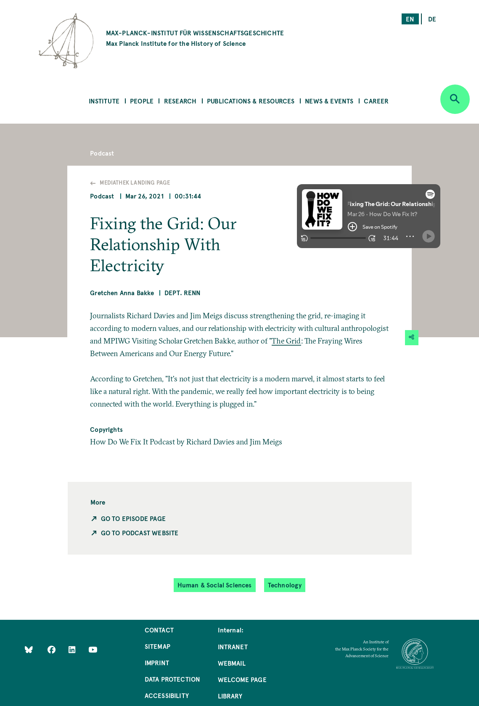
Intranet (233, 646)
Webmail (232, 662)
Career (376, 100)
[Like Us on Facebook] (52, 649)
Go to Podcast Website (140, 532)
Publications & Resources (250, 100)
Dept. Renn (182, 292)
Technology (285, 584)
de (432, 18)
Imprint (157, 662)
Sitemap (157, 646)
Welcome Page (242, 679)
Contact (159, 629)
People (141, 100)
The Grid (286, 341)
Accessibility (167, 695)
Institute (104, 100)
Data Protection (173, 678)
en (410, 18)
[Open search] (455, 99)
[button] (368, 224)
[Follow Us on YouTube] (92, 649)
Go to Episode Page (133, 518)
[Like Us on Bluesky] (29, 649)
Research (180, 100)
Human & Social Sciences (214, 584)
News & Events (329, 100)
